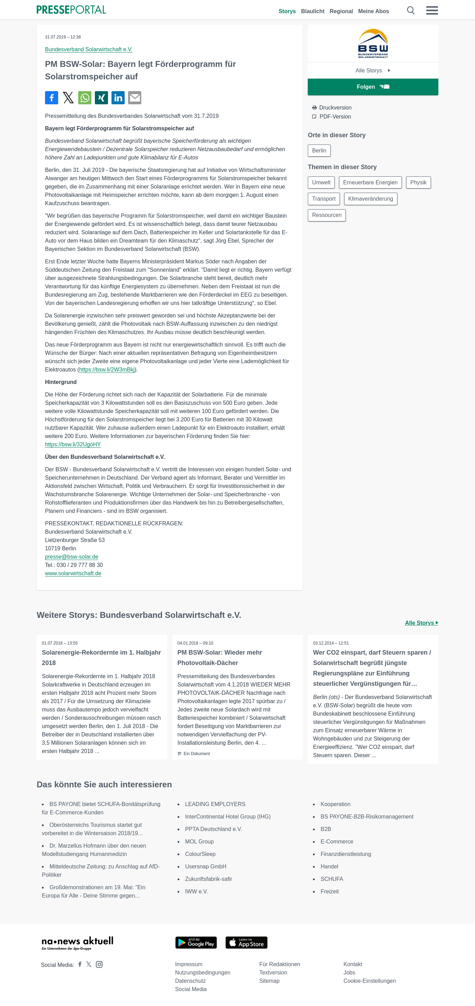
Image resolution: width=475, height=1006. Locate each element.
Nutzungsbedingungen (203, 973)
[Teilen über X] (68, 97)
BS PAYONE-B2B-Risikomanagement (367, 817)
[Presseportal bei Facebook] (78, 965)
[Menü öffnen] (432, 10)
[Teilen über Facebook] (51, 97)
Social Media (191, 989)
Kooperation (335, 804)
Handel (329, 866)
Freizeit (330, 891)
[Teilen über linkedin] (118, 97)
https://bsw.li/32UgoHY (73, 444)
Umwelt (321, 183)
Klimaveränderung (371, 199)
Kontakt (352, 964)
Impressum (189, 964)
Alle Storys (373, 70)
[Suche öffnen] (411, 10)
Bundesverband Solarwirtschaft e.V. (89, 49)
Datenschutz (190, 981)
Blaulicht (313, 11)
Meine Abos (373, 11)
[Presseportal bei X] (87, 965)
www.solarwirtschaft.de (73, 573)
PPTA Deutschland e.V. (213, 829)
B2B (326, 829)
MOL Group (199, 842)
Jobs (349, 973)
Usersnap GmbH (205, 866)
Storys (287, 11)
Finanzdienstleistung (346, 854)
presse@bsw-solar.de (71, 557)
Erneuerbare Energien (371, 183)
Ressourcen (327, 216)
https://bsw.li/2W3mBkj (107, 370)
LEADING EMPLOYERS (215, 804)
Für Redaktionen (279, 964)
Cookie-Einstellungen (369, 981)
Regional (341, 11)
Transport (324, 199)
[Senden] (134, 97)
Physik (420, 183)
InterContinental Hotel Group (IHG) (228, 817)
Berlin (319, 151)
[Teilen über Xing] (101, 97)
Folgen (373, 87)
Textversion (273, 973)
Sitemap (269, 981)
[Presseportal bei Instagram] (97, 964)
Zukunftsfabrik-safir (208, 879)
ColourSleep (200, 854)
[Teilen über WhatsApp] (84, 97)
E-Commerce (337, 842)
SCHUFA (332, 879)
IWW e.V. (196, 891)
